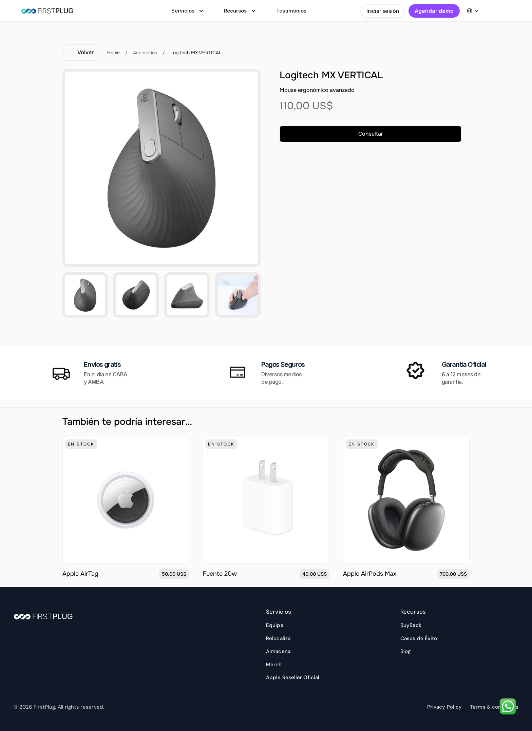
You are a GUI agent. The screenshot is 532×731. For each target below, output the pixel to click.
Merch (274, 664)
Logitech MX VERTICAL (196, 53)
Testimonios (291, 10)
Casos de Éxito (418, 638)
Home (113, 53)
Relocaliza (278, 638)
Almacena (278, 651)
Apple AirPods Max (369, 573)
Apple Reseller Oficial (292, 677)
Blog (405, 651)
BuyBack (410, 625)
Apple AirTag (82, 573)
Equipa (274, 625)
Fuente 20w (220, 573)
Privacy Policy (444, 707)
